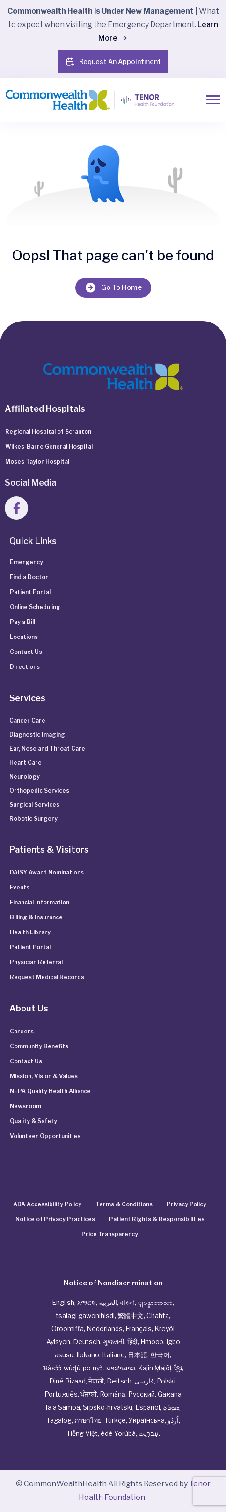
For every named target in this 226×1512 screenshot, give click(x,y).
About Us (28, 1008)
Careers (22, 1031)
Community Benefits (39, 1046)
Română (112, 1394)
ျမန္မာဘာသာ (155, 1302)
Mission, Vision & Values (44, 1076)
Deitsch (119, 1381)
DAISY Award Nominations (47, 872)
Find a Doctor (29, 576)
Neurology (24, 776)
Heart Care (25, 762)
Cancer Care (27, 720)
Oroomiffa (67, 1329)
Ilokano (87, 1355)
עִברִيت (149, 1433)
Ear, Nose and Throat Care (47, 748)
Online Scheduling (35, 606)
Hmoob (151, 1342)
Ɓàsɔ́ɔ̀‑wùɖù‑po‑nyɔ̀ (73, 1368)
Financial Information (39, 902)
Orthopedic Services (39, 790)
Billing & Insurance (36, 917)
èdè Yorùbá (118, 1433)
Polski (166, 1381)
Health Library (30, 932)
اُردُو (173, 1420)
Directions (25, 666)
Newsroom (25, 1106)
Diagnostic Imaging (37, 734)
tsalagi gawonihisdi (85, 1315)
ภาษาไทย (88, 1420)
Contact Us (26, 651)
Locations (24, 636)
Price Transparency (109, 1234)
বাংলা (127, 1302)
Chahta (157, 1315)
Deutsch (86, 1342)
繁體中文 (130, 1315)
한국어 (160, 1355)
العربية (108, 1302)
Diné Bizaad (67, 1381)
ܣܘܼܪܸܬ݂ (171, 1407)
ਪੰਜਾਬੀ (88, 1394)
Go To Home (113, 288)
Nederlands (105, 1329)
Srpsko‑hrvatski (107, 1407)
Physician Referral (36, 962)
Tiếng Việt (82, 1433)
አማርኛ (86, 1302)
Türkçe (115, 1420)
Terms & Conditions (124, 1204)
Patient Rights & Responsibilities (156, 1219)
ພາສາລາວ (120, 1368)
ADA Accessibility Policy (47, 1204)
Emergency (26, 562)
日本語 (137, 1355)
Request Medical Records (47, 977)
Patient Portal (30, 591)
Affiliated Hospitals (45, 409)
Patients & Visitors (49, 849)
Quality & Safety (33, 1121)
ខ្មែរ (178, 1368)
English (63, 1302)
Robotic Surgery (33, 818)
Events (19, 887)
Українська (147, 1420)
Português (61, 1394)
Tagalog (59, 1420)
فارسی (144, 1381)
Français (138, 1329)
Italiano (113, 1355)
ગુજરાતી (113, 1342)
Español (147, 1407)
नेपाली (96, 1381)
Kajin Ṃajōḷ (154, 1368)
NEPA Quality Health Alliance (50, 1091)
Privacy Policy (186, 1204)
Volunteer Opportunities (45, 1135)
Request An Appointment (113, 61)
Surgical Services (34, 804)
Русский (141, 1394)
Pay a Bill (22, 621)
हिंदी (132, 1342)
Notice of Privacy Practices (55, 1219)
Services (27, 698)
